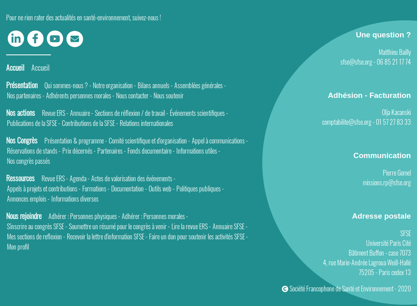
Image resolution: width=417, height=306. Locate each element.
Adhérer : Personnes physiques (84, 216)
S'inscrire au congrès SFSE (37, 226)
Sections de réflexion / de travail (131, 113)
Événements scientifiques (199, 113)
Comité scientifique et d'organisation (149, 140)
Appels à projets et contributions (44, 188)
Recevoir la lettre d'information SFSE (107, 236)
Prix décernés (79, 151)
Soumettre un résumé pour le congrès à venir (119, 226)
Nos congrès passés (28, 161)
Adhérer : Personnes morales (155, 216)
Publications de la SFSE (33, 123)
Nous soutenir (169, 95)
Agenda (80, 178)
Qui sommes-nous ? (67, 85)
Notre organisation (114, 85)
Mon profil (18, 247)
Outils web (162, 188)
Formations (96, 188)
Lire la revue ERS (191, 226)
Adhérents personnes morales (80, 95)
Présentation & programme (75, 140)
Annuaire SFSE (230, 226)
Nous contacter (134, 95)
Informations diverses (75, 199)
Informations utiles (198, 151)
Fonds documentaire (151, 151)
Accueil (40, 67)
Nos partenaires (25, 95)
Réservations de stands (34, 151)
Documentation (129, 188)
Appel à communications (220, 140)
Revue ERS (55, 113)
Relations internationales (146, 123)
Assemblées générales (200, 85)
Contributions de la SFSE (90, 123)
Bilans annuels (155, 85)
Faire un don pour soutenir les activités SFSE (198, 236)
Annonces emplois (28, 199)
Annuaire (81, 113)
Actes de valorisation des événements (133, 178)
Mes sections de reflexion (36, 236)
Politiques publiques (200, 188)
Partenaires (111, 151)
